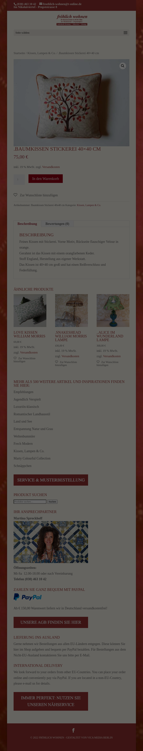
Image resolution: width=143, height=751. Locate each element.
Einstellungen (25, 737)
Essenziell (17, 741)
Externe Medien (84, 741)
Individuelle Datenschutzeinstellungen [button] (128, 731)
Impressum (134, 743)
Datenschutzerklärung (63, 733)
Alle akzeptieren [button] (125, 705)
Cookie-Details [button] (124, 741)
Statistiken (49, 741)
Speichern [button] (125, 718)
